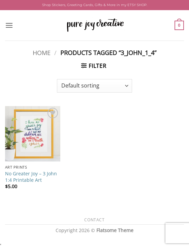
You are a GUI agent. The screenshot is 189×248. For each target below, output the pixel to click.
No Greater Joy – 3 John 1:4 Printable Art (31, 177)
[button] (9, 25)
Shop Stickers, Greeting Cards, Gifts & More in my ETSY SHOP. (94, 5)
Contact (94, 220)
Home (42, 52)
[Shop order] (94, 86)
